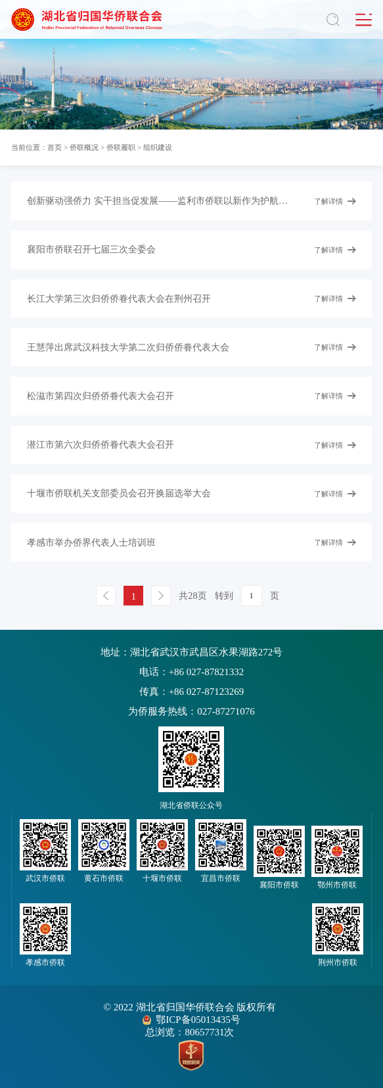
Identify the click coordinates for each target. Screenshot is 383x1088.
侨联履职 (120, 147)
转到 (224, 595)
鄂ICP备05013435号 (198, 1019)
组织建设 (157, 147)
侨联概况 (84, 147)
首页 (54, 147)
